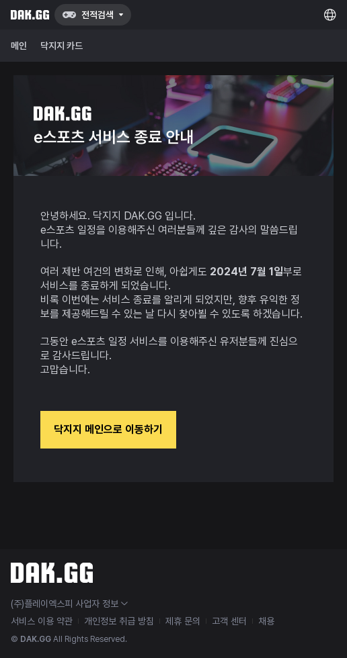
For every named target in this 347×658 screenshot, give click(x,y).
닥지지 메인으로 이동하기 (108, 429)
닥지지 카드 (61, 45)
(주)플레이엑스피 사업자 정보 (69, 603)
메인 (19, 45)
